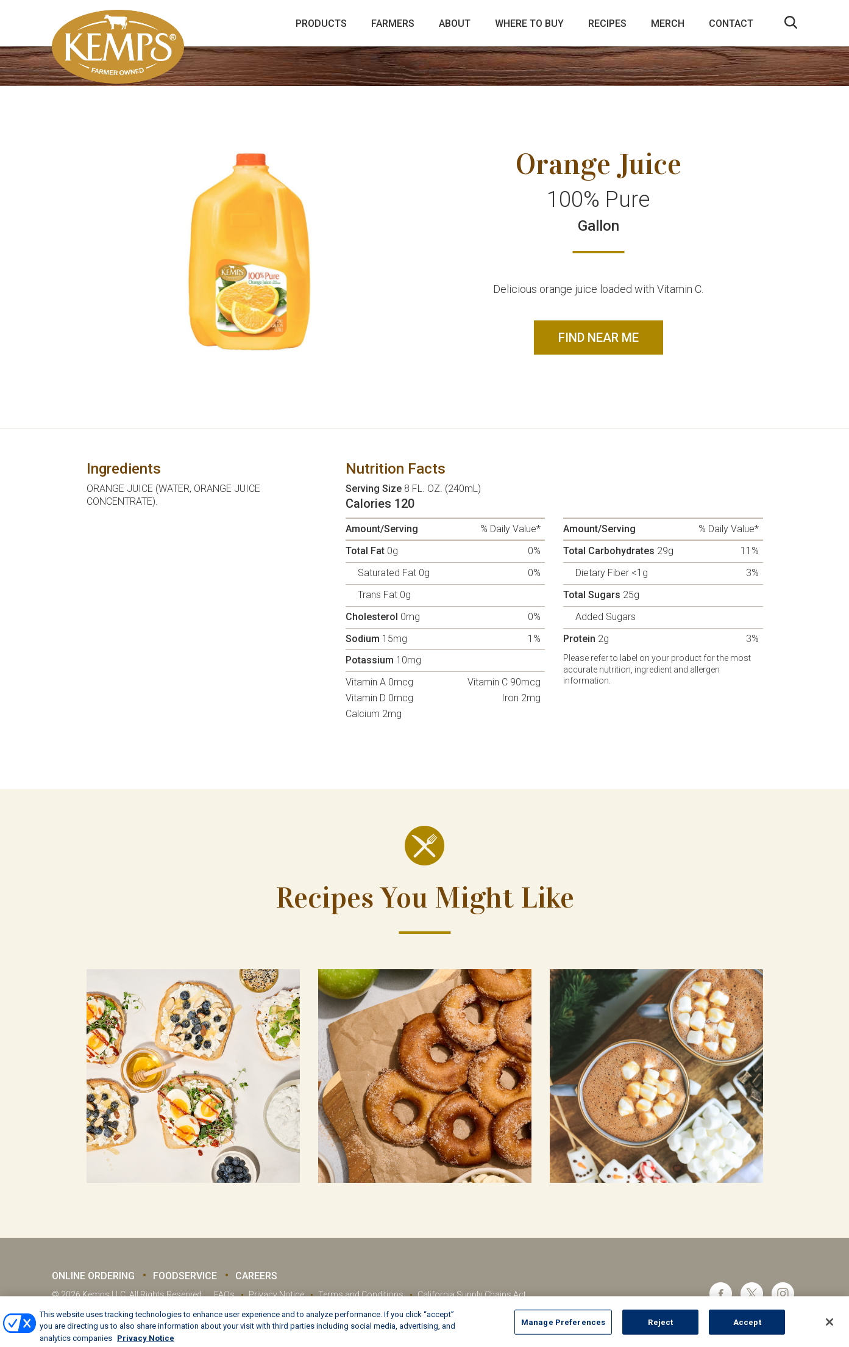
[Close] (829, 1331)
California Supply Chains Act (471, 1294)
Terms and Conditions (360, 1294)
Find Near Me (598, 337)
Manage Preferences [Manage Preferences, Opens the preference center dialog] (563, 1332)
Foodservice (185, 1276)
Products (321, 23)
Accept (747, 1332)
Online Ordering (93, 1276)
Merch (667, 23)
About (455, 23)
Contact (731, 23)
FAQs (224, 1294)
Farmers (392, 23)
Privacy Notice (276, 1294)
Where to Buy (529, 23)
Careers (256, 1276)
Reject (660, 1332)
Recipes (607, 23)
